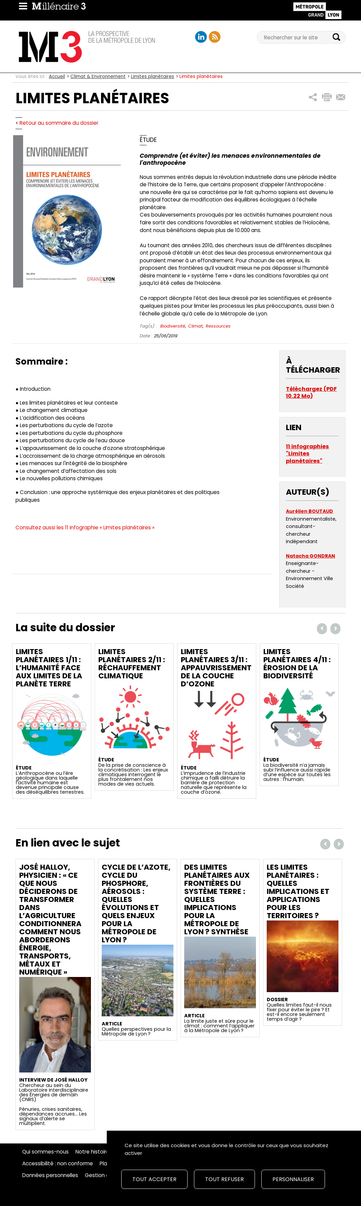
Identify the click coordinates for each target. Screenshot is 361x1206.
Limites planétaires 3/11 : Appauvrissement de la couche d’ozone (216, 667)
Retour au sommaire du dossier (59, 122)
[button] (313, 97)
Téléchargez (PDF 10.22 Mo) (311, 392)
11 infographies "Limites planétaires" (307, 454)
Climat (195, 326)
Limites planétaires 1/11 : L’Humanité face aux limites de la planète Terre (49, 667)
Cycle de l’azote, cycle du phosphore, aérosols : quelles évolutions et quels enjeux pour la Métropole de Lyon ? (136, 903)
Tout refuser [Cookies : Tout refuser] (224, 1179)
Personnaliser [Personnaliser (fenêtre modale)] (293, 1179)
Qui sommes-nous (45, 1151)
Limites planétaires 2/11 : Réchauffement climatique (131, 663)
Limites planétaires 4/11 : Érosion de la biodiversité (297, 663)
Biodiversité (172, 326)
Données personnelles (50, 1175)
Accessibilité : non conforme (57, 1163)
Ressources (218, 326)
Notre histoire (92, 1151)
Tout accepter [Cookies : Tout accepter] (154, 1179)
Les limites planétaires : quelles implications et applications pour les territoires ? (298, 891)
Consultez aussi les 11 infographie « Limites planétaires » (85, 527)
